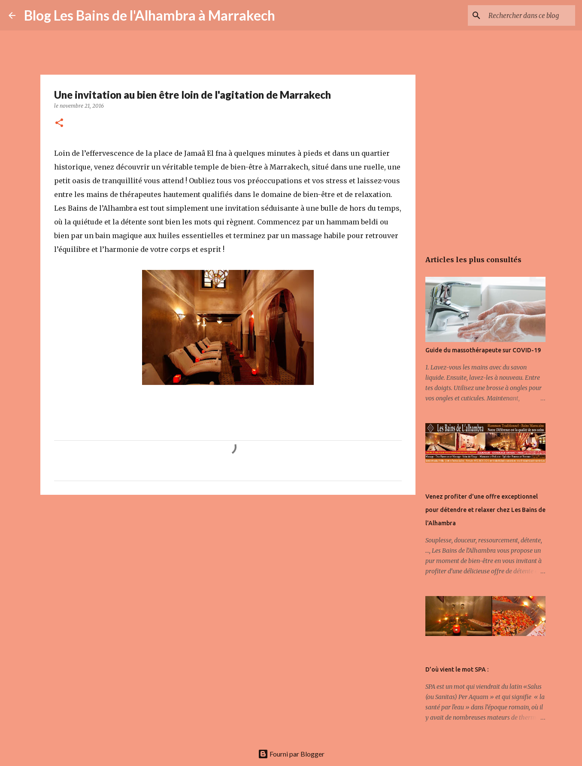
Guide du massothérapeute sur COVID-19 (483, 350)
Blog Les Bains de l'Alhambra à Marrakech (149, 15)
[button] (59, 123)
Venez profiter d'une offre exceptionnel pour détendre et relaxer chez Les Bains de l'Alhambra (485, 510)
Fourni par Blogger (291, 754)
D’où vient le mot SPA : (456, 669)
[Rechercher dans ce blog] (530, 15)
